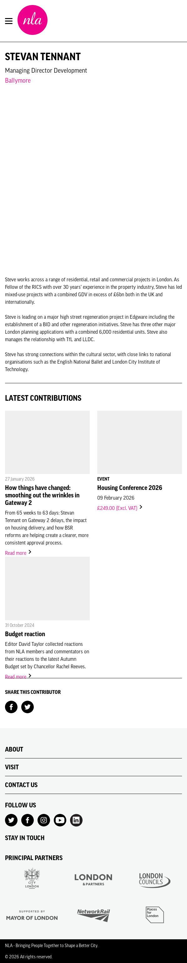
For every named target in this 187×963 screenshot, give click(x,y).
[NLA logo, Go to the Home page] (33, 21)
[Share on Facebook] (11, 706)
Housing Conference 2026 (129, 487)
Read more (18, 553)
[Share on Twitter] (27, 706)
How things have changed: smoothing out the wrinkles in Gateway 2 (42, 495)
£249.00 (120, 508)
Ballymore (18, 80)
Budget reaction (25, 634)
